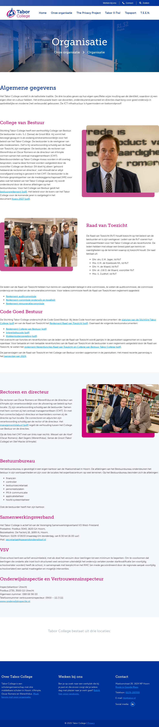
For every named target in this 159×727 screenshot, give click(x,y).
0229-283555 (133, 692)
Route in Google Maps (126, 687)
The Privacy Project (89, 13)
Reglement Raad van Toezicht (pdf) (69, 323)
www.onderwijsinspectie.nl (15, 601)
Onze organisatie (61, 13)
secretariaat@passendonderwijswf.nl (26, 539)
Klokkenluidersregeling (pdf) (21, 336)
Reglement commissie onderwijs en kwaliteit (30, 300)
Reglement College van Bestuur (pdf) (26, 329)
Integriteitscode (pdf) (18, 332)
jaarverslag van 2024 (15, 356)
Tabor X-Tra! (113, 13)
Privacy (91, 723)
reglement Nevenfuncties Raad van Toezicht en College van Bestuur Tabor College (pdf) (72, 346)
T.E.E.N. (145, 13)
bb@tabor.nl (129, 698)
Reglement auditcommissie (21, 296)
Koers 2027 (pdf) (21, 198)
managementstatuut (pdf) (14, 425)
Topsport (130, 13)
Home (42, 13)
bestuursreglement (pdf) (13, 191)
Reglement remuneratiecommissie (25, 303)
